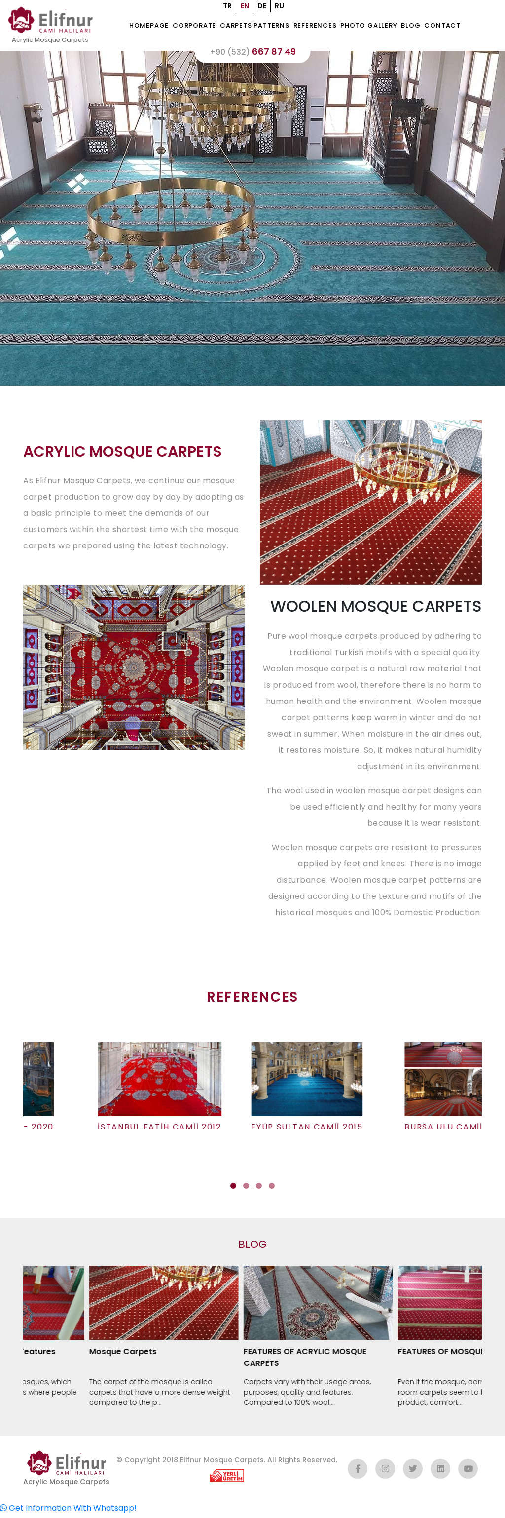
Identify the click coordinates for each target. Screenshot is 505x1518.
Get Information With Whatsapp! (68, 1512)
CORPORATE (199, 27)
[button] (233, 1189)
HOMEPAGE (154, 27)
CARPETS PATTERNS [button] (259, 27)
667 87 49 (252, 55)
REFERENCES (320, 27)
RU (279, 6)
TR (227, 6)
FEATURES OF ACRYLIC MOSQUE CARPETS (321, 1361)
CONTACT (448, 27)
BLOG (416, 27)
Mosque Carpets (139, 1355)
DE (261, 6)
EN (245, 6)
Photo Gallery (373, 27)
